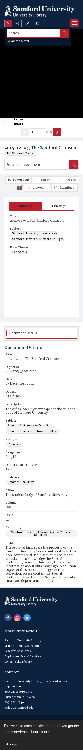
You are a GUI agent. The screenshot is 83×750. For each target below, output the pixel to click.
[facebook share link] (8, 617)
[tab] (25, 206)
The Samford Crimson (21, 153)
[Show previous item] (25, 132)
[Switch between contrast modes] (37, 23)
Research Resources (17, 651)
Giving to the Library (18, 662)
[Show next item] (57, 132)
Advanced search (18, 41)
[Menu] (74, 23)
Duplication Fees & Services (22, 656)
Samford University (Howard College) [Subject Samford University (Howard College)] (37, 239)
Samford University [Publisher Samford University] (21, 482)
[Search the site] (33, 33)
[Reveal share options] (17, 23)
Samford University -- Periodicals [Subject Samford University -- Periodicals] (34, 233)
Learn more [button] (40, 732)
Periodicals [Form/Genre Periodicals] (19, 252)
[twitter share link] (27, 617)
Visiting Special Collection (21, 646)
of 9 (49, 132)
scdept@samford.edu (18, 708)
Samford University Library (22, 640)
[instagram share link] (17, 617)
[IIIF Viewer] (37, 188)
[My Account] (27, 23)
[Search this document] (37, 164)
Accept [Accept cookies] (11, 744)
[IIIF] (19, 187)
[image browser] (16, 122)
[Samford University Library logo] (39, 9)
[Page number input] (37, 132)
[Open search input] (8, 23)
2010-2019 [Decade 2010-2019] (15, 396)
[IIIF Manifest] (64, 188)
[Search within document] (73, 164)
